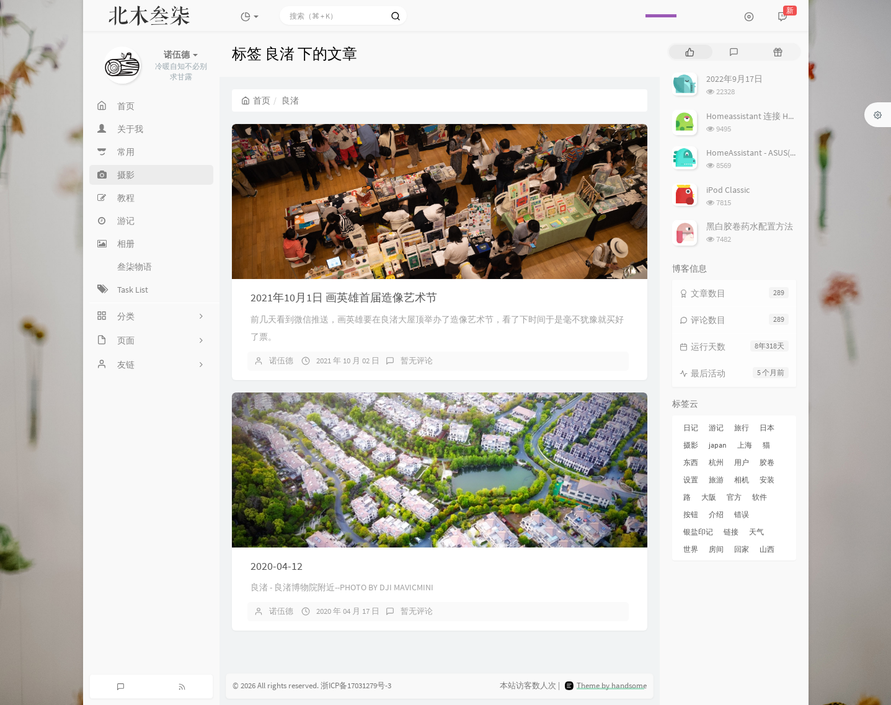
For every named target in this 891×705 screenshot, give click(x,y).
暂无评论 (417, 360)
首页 (255, 100)
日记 (690, 427)
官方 (734, 497)
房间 (716, 549)
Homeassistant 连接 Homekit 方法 (769, 116)
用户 (741, 462)
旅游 (716, 479)
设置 (690, 479)
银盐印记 (698, 531)
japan (718, 445)
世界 (690, 549)
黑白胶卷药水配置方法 (749, 226)
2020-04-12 (276, 566)
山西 (767, 549)
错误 (741, 514)
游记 (716, 427)
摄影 (690, 445)
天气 (756, 531)
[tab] (690, 51)
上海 (744, 445)
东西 (690, 462)
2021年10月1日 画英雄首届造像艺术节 (343, 297)
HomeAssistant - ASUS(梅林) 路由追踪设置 (785, 152)
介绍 (716, 514)
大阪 (708, 497)
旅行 (741, 427)
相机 (741, 479)
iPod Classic (728, 189)
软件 (759, 497)
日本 (767, 427)
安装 (767, 479)
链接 (731, 531)
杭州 (716, 462)
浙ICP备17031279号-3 (356, 685)
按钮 (690, 514)
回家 (741, 549)
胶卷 (767, 462)
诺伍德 (281, 360)
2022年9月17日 (734, 78)
